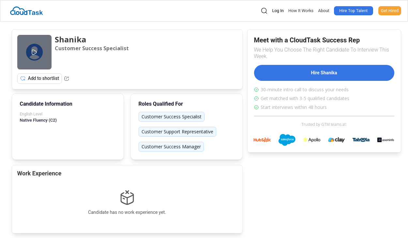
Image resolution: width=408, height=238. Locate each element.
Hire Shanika (324, 72)
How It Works (300, 10)
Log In (278, 10)
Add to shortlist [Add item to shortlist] (39, 78)
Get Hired (390, 10)
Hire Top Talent (353, 10)
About (323, 10)
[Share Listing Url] (66, 78)
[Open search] (264, 10)
